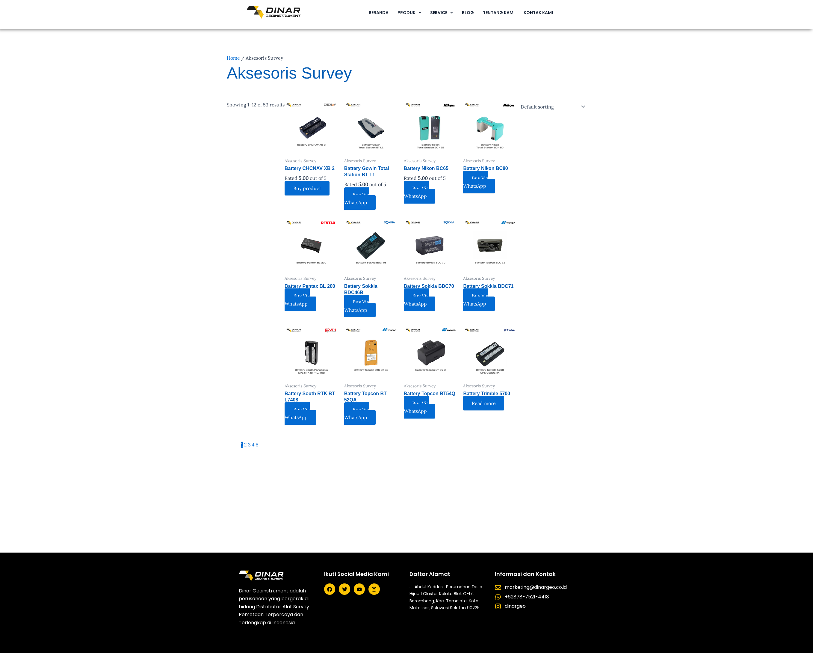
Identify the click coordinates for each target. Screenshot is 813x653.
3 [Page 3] (249, 445)
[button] (409, 12)
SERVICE (441, 13)
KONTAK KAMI (538, 13)
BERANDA (379, 13)
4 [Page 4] (253, 445)
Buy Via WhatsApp (357, 198)
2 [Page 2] (245, 445)
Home (233, 58)
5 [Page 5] (257, 445)
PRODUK (409, 13)
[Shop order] (551, 107)
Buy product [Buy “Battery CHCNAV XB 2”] (307, 188)
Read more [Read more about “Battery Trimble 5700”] (484, 403)
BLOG (468, 13)
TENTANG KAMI (499, 13)
